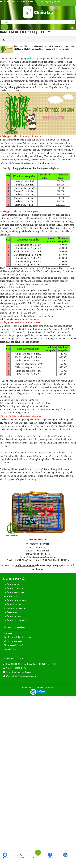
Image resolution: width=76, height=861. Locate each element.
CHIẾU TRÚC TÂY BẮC (12, 745)
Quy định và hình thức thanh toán (17, 765)
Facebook (50, 855)
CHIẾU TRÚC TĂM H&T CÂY (15, 717)
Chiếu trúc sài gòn (47, 816)
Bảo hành (8, 761)
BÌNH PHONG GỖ (10, 725)
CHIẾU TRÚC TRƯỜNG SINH (15, 729)
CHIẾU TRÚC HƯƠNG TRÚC (14, 713)
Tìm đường (65, 856)
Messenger (5, 855)
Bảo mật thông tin (11, 777)
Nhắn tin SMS (20, 855)
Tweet (5, 40)
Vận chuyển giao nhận (13, 769)
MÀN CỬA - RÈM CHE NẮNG (15, 737)
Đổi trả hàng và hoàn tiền (14, 773)
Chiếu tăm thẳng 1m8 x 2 (24, 337)
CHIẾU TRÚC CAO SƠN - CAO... (16, 749)
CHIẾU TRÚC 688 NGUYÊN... (15, 721)
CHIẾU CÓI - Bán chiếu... (13, 733)
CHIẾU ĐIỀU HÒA (10, 741)
